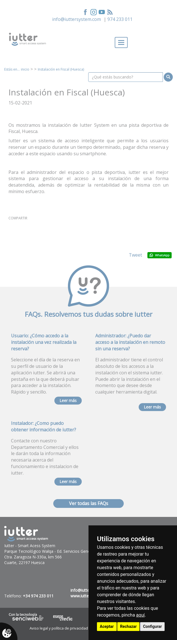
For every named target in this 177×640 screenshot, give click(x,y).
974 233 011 (119, 19)
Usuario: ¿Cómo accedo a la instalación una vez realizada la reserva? (43, 342)
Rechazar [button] (128, 626)
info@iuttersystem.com (76, 19)
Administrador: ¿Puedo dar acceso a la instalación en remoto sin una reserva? (130, 342)
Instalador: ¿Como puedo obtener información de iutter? (43, 426)
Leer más (68, 400)
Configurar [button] (152, 626)
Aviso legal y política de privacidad (59, 628)
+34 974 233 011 (38, 596)
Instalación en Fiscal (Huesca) (61, 69)
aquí (140, 615)
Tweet (135, 255)
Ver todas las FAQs (88, 503)
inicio (25, 69)
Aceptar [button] (107, 626)
